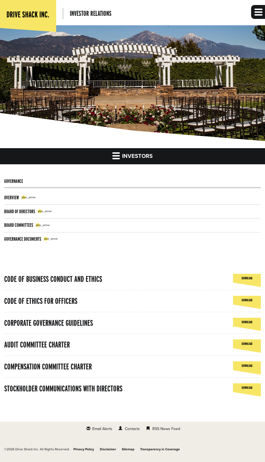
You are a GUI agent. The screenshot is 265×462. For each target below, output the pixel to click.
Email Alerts (102, 428)
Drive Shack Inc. (27, 449)
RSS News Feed (166, 428)
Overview (11, 197)
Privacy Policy (83, 449)
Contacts (132, 428)
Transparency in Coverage (160, 449)
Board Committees (18, 225)
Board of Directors (19, 211)
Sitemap (128, 449)
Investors (132, 156)
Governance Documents (22, 239)
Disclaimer (108, 449)
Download (247, 279)
